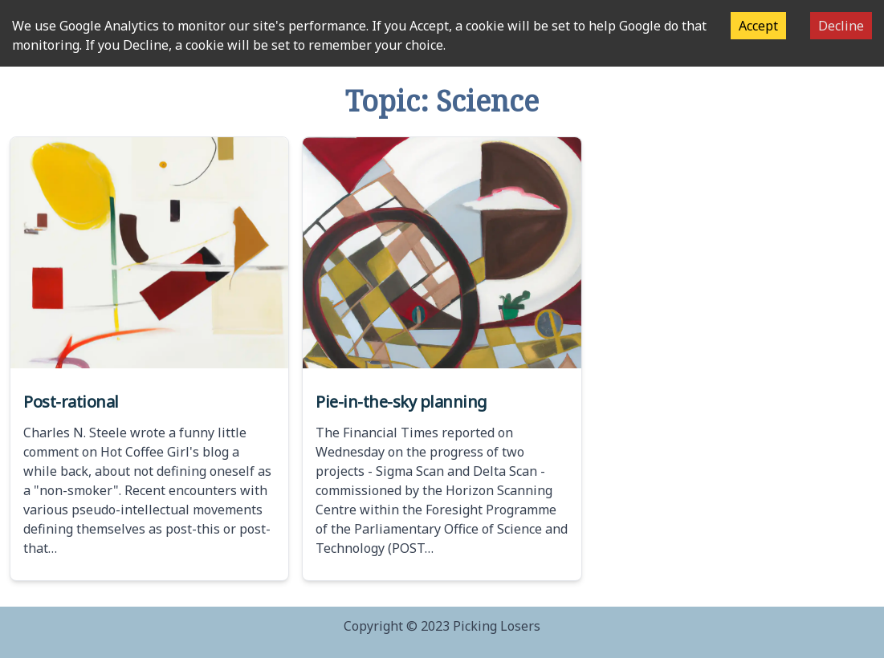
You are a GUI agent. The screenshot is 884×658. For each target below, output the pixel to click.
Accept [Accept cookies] (758, 26)
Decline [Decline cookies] (841, 26)
